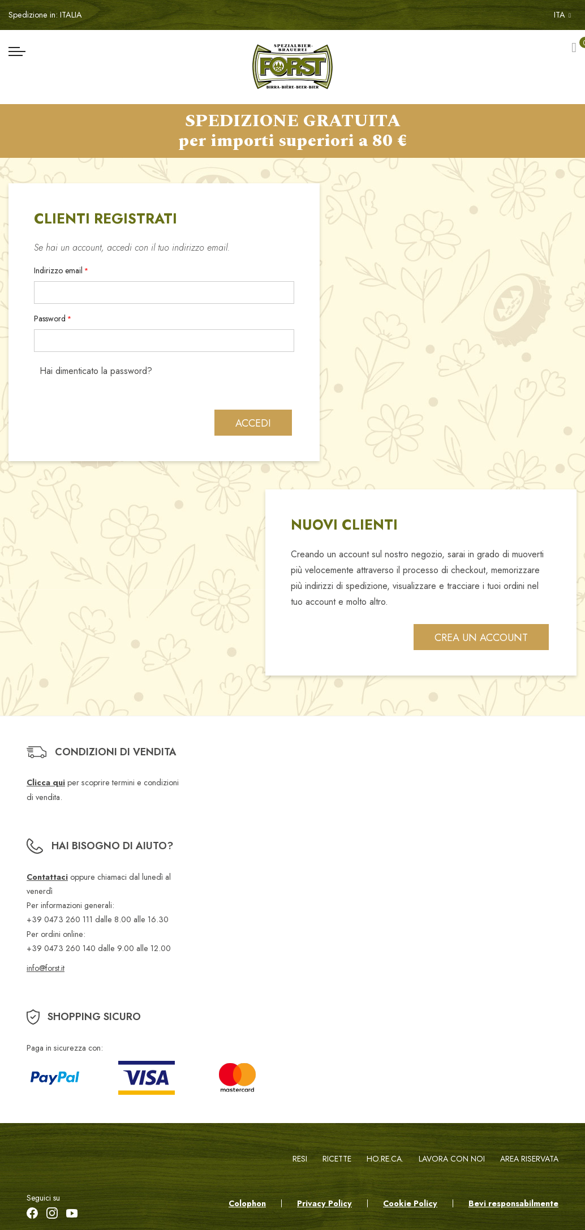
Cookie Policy (410, 1203)
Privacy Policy (324, 1203)
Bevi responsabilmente (513, 1203)
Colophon (247, 1203)
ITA (562, 14)
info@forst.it (45, 968)
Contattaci (47, 877)
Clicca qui (46, 783)
